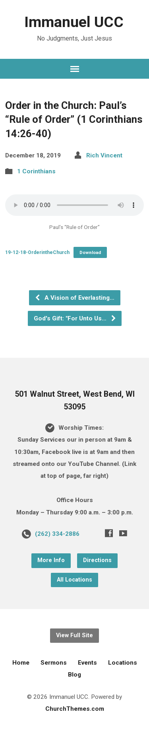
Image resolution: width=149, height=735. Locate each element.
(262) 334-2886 (57, 533)
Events (87, 662)
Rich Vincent (104, 155)
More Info (51, 560)
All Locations (74, 579)
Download (90, 252)
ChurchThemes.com (74, 708)
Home (20, 662)
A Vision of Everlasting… (74, 297)
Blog (74, 674)
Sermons (54, 662)
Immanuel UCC (74, 22)
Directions (97, 560)
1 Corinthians (36, 171)
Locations (122, 662)
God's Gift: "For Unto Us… (75, 318)
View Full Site (74, 635)
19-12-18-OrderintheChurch (37, 252)
